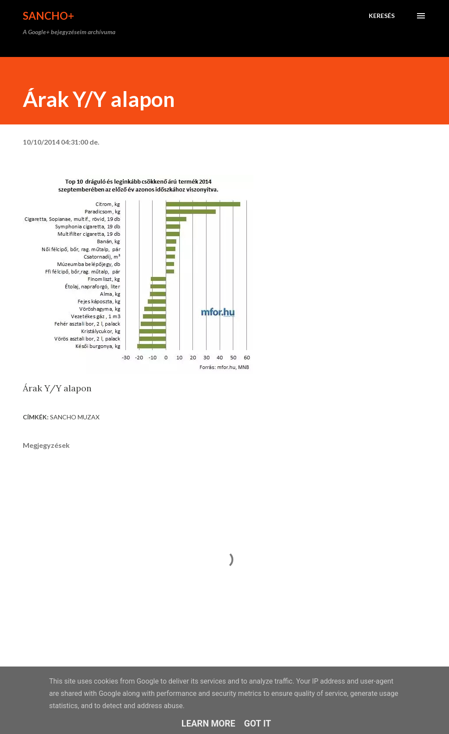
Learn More (208, 723)
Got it (257, 723)
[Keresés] (382, 16)
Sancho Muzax (75, 417)
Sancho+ (48, 15)
